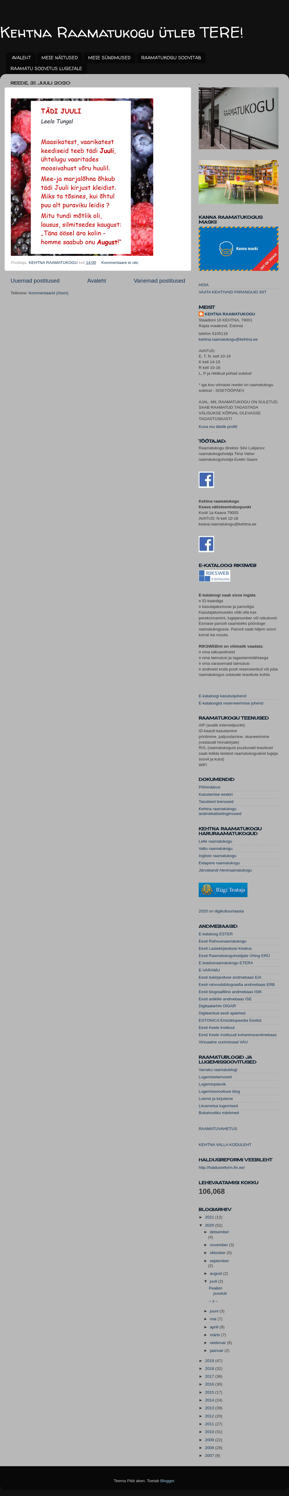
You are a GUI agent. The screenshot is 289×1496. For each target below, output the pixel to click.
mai (214, 1319)
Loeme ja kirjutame (216, 1098)
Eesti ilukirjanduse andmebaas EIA (230, 977)
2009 (210, 1440)
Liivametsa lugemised (218, 1106)
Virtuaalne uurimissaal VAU (223, 1042)
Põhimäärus (209, 787)
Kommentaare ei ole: (120, 262)
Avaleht (96, 280)
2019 (210, 1360)
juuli (214, 1281)
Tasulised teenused (216, 801)
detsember (219, 1232)
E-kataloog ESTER (216, 934)
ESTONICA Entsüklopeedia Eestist (230, 1020)
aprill (214, 1327)
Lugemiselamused (215, 1077)
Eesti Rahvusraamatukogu (222, 941)
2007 (210, 1455)
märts (215, 1335)
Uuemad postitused (35, 280)
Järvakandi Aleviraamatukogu (225, 870)
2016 (210, 1384)
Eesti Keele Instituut (217, 1027)
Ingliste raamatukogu (217, 855)
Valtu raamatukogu (215, 848)
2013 (210, 1408)
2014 (210, 1400)
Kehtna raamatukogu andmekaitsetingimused (220, 811)
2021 (210, 1217)
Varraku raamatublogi (218, 1069)
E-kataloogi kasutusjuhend (222, 696)
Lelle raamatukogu (215, 841)
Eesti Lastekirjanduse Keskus (225, 948)
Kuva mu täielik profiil (218, 426)
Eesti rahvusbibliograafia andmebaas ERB (237, 984)
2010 (210, 1431)
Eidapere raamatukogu (219, 863)
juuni (214, 1311)
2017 (210, 1376)
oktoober (218, 1252)
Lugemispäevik (212, 1084)
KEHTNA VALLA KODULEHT (225, 1144)
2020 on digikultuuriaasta (221, 911)
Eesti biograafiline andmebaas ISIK (230, 992)
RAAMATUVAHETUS (218, 1128)
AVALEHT (21, 57)
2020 (210, 1225)
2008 (210, 1447)
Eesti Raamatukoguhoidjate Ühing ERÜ (234, 955)
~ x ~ (213, 1301)
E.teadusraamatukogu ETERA (226, 963)
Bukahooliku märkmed (219, 1112)
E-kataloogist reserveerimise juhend (231, 703)
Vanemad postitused (159, 280)
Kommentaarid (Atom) (48, 293)
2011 (210, 1424)
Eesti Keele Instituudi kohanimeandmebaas (238, 1035)
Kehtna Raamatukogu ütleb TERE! (122, 32)
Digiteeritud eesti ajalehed (222, 1013)
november (219, 1245)
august (216, 1273)
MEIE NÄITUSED (60, 57)
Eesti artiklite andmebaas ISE (225, 999)
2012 (210, 1416)
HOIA (204, 285)
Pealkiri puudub (218, 1290)
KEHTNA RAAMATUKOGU (230, 314)
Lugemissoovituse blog (219, 1091)
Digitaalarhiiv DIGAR (217, 1006)
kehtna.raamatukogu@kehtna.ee (228, 339)
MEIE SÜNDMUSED (109, 57)
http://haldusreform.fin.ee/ (222, 1167)
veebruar (218, 1342)
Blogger (167, 1481)
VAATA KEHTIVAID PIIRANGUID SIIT (233, 292)
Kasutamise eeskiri (216, 794)
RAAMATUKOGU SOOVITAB (171, 57)
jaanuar (217, 1350)
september (219, 1261)
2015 (210, 1392)
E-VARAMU (209, 970)
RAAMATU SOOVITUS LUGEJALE (46, 68)
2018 (210, 1368)
